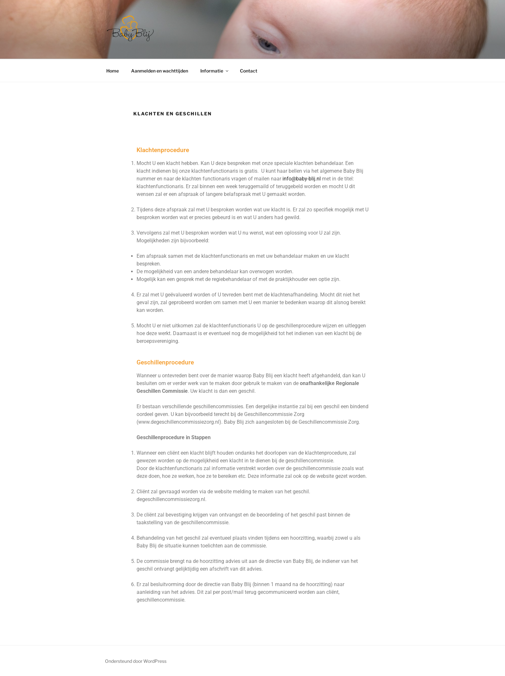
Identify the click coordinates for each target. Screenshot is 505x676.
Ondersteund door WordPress (136, 661)
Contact (248, 70)
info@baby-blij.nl (301, 179)
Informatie (214, 70)
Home (112, 70)
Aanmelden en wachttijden (159, 70)
